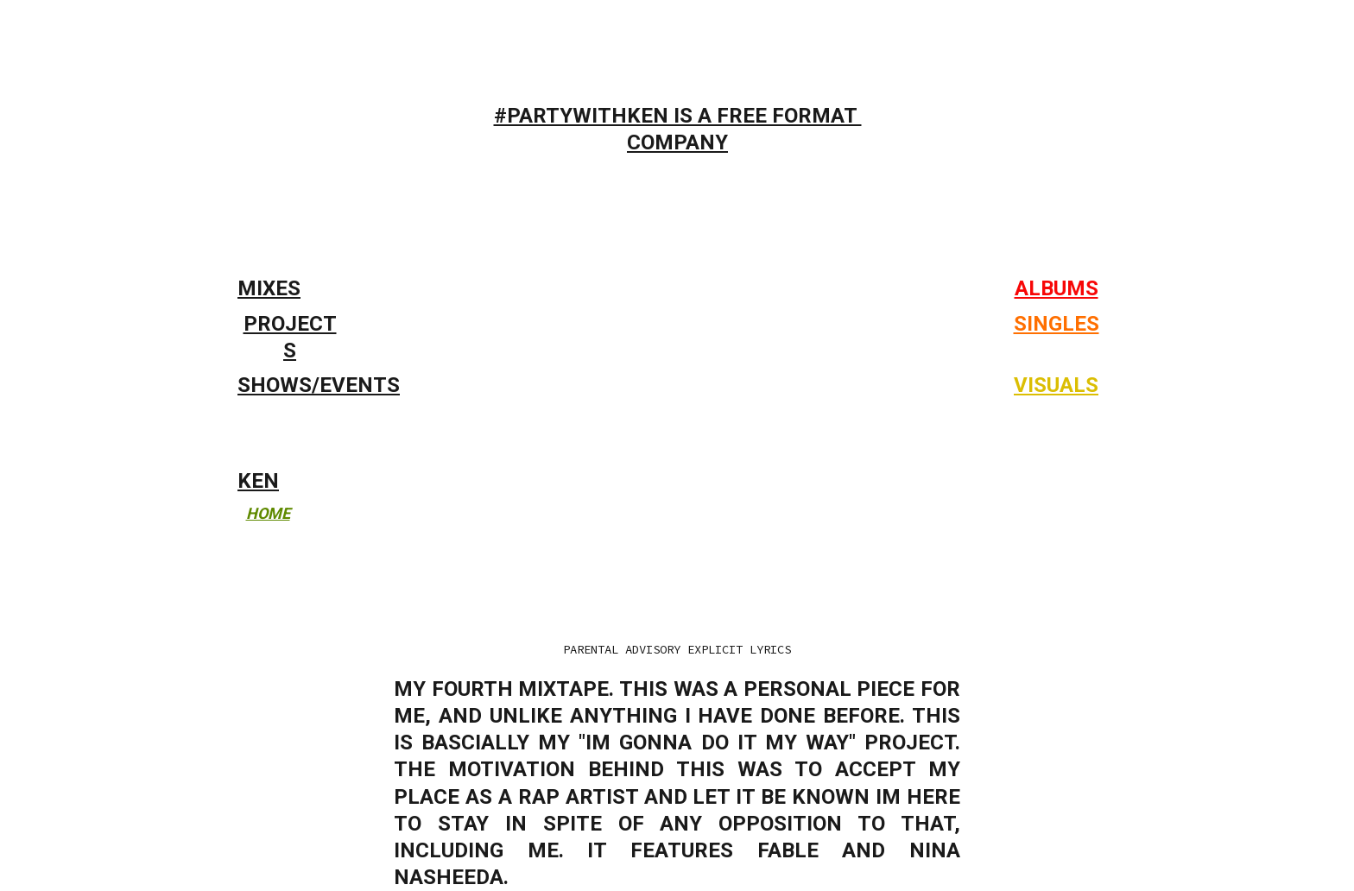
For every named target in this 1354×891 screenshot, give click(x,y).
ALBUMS (1056, 288)
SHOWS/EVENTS (318, 385)
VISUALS (1056, 385)
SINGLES (1056, 324)
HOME (268, 513)
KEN (258, 481)
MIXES (269, 288)
